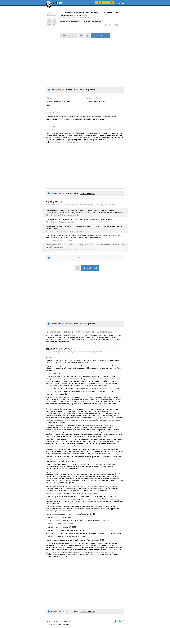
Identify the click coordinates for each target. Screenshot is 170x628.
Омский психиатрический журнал (58, 101)
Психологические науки (96, 101)
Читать (100, 36)
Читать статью (90, 268)
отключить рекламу (87, 90)
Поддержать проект (104, 3)
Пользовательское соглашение (58, 621)
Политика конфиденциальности (58, 624)
